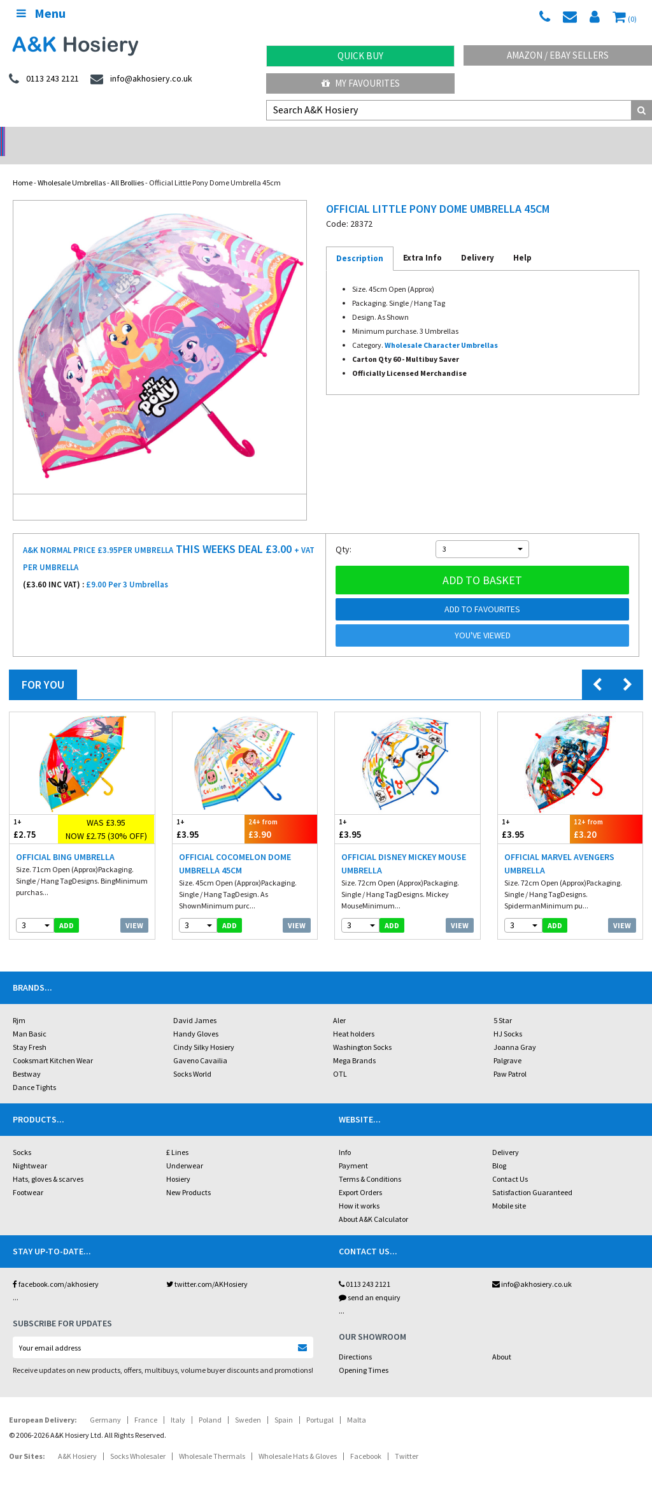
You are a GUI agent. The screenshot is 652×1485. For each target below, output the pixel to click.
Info (345, 1135)
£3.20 (606, 812)
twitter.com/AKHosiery (207, 1267)
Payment (353, 1149)
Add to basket (482, 563)
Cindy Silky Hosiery (203, 1030)
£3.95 (208, 812)
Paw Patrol (510, 1057)
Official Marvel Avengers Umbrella (559, 847)
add (66, 909)
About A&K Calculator (373, 1202)
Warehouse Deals (408, 137)
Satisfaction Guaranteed (532, 1175)
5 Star (502, 1003)
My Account (245, 137)
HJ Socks (507, 1017)
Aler (339, 1003)
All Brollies (127, 166)
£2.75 (33, 812)
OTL (340, 1057)
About (501, 1340)
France (145, 1403)
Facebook (365, 1439)
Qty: (343, 532)
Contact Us (510, 1162)
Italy (178, 1403)
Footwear (28, 1175)
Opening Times (363, 1353)
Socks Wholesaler (138, 1439)
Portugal (320, 1403)
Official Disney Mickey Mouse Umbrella (403, 847)
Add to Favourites (482, 592)
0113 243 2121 (364, 1267)
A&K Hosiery (77, 1439)
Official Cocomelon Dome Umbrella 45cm (235, 847)
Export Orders (360, 1175)
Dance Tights (34, 1070)
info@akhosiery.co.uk (532, 1267)
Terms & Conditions (370, 1162)
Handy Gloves (195, 1017)
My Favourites (361, 83)
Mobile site (509, 1189)
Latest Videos (570, 137)
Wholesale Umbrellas (72, 166)
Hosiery (178, 1162)
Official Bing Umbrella (65, 840)
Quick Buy (360, 56)
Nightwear (30, 1149)
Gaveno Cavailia (200, 1044)
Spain (283, 1403)
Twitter (406, 1439)
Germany (105, 1403)
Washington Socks (362, 1030)
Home (22, 166)
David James (194, 1003)
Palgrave (507, 1044)
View (134, 909)
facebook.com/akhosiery (56, 1267)
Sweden (248, 1403)
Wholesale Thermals (212, 1439)
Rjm (19, 1003)
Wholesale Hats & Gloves (298, 1439)
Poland (210, 1403)
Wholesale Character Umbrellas (441, 328)
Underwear (184, 1149)
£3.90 (280, 812)
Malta (356, 1403)
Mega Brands (354, 1044)
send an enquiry (369, 1281)
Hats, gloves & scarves (48, 1162)
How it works (359, 1189)
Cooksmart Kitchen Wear (53, 1044)
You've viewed (483, 618)
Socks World (192, 1057)
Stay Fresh (29, 1030)
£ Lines (177, 1135)
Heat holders (353, 1017)
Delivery (505, 1135)
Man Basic (29, 1017)
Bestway (27, 1057)
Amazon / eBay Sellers (558, 55)
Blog (499, 1149)
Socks (22, 1135)
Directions (355, 1340)
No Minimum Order (82, 137)
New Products (188, 1175)
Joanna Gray (514, 1030)
